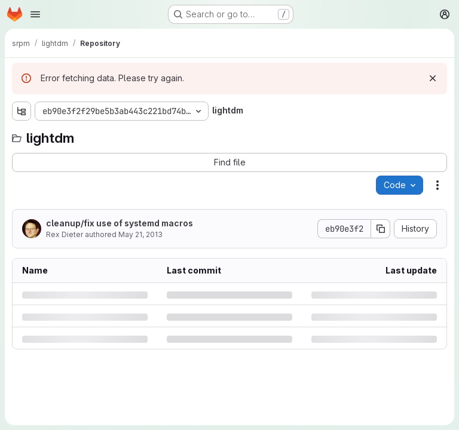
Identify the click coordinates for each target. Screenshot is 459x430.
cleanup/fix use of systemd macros (119, 223)
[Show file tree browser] (21, 111)
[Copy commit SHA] (380, 228)
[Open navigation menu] (35, 14)
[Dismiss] (433, 78)
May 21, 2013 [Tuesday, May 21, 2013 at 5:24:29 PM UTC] (140, 234)
